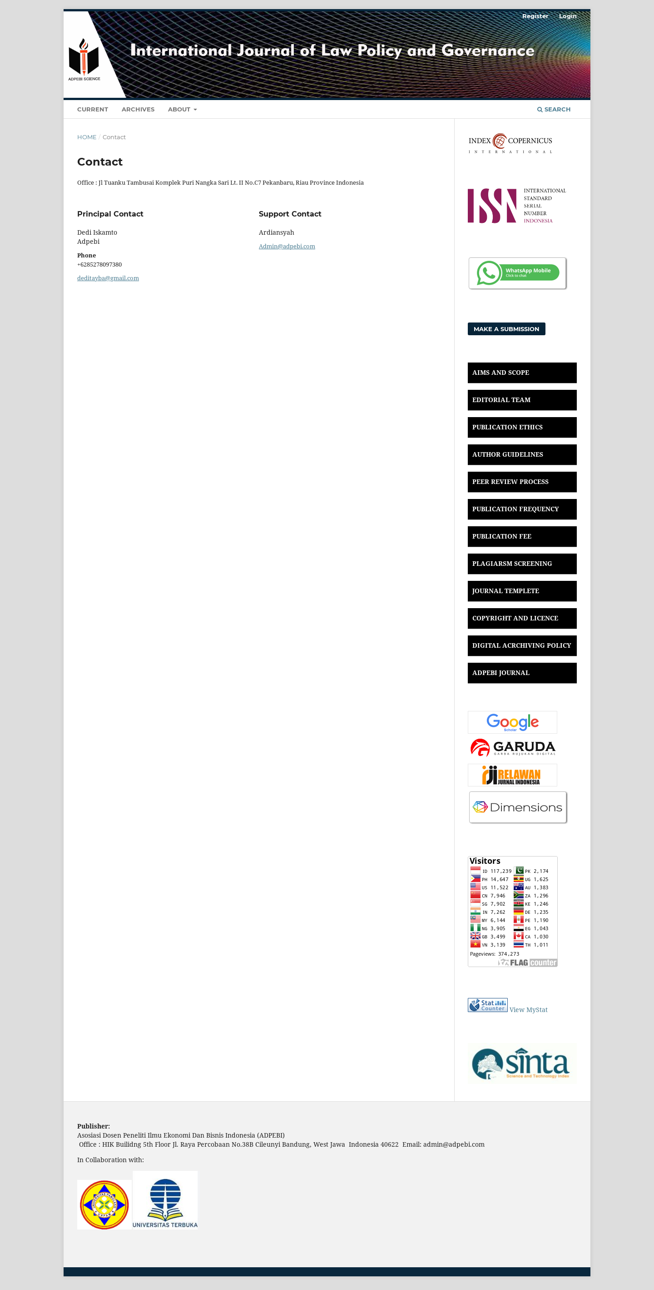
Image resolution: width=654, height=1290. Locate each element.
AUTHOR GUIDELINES (507, 454)
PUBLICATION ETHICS (507, 427)
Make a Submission (507, 329)
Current (92, 109)
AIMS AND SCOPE (500, 372)
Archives (138, 109)
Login (568, 16)
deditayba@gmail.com (108, 278)
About (180, 109)
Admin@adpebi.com (287, 246)
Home (87, 137)
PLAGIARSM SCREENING (512, 563)
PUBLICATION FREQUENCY (515, 508)
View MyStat (529, 1009)
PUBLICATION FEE (501, 536)
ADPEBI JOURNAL (501, 672)
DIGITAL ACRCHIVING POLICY (521, 645)
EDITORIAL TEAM (501, 399)
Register (535, 16)
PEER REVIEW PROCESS (510, 481)
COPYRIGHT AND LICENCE (515, 618)
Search (554, 109)
